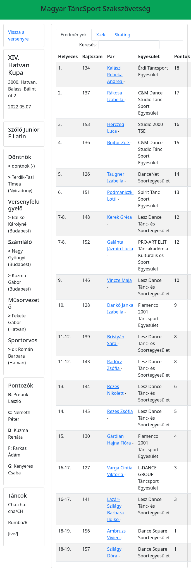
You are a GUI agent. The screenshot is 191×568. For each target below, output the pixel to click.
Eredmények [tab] (74, 35)
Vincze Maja (119, 280)
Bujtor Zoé (118, 142)
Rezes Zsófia (120, 411)
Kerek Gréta (119, 217)
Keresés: (119, 45)
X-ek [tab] (100, 35)
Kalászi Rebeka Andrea (115, 74)
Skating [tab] (122, 35)
